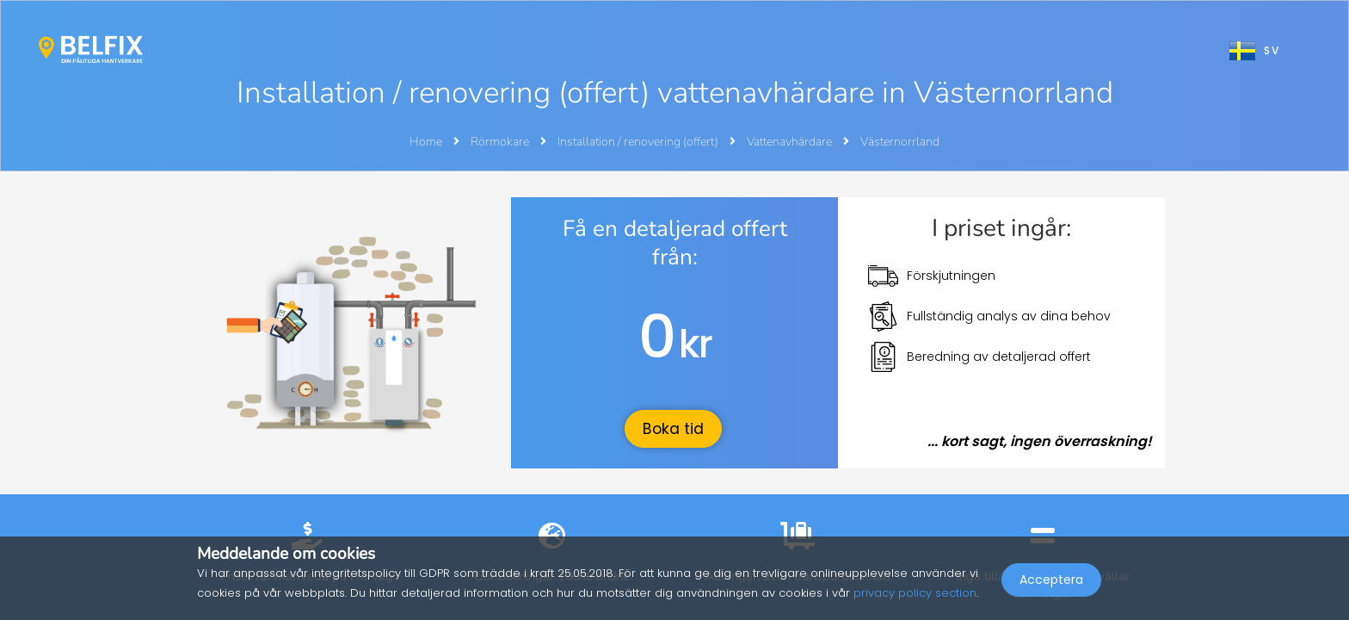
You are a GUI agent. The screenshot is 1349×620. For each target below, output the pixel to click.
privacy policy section (914, 593)
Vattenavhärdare (791, 141)
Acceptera (1051, 582)
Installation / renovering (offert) (639, 141)
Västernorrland (899, 141)
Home (426, 141)
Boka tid (673, 428)
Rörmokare (501, 141)
